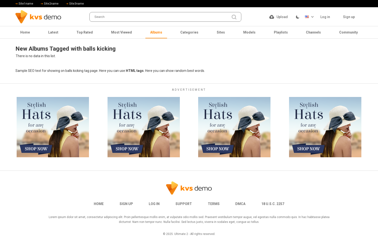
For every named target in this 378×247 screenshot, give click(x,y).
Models (249, 32)
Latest (53, 32)
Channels (313, 32)
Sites (221, 32)
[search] (234, 17)
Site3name (75, 3)
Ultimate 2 (181, 234)
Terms (214, 204)
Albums (156, 32)
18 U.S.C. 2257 (272, 204)
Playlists (281, 32)
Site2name (50, 3)
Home (25, 32)
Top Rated (84, 32)
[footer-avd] (52, 127)
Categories (189, 32)
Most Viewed (121, 32)
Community (348, 32)
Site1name (24, 3)
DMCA (240, 204)
